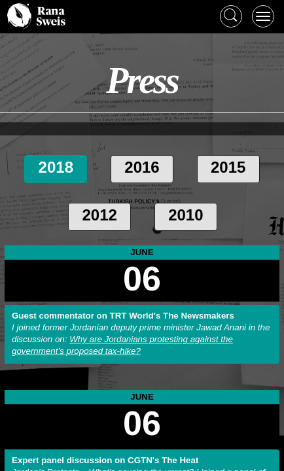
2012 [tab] (99, 215)
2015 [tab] (228, 167)
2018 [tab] (56, 167)
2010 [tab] (185, 215)
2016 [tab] (141, 167)
